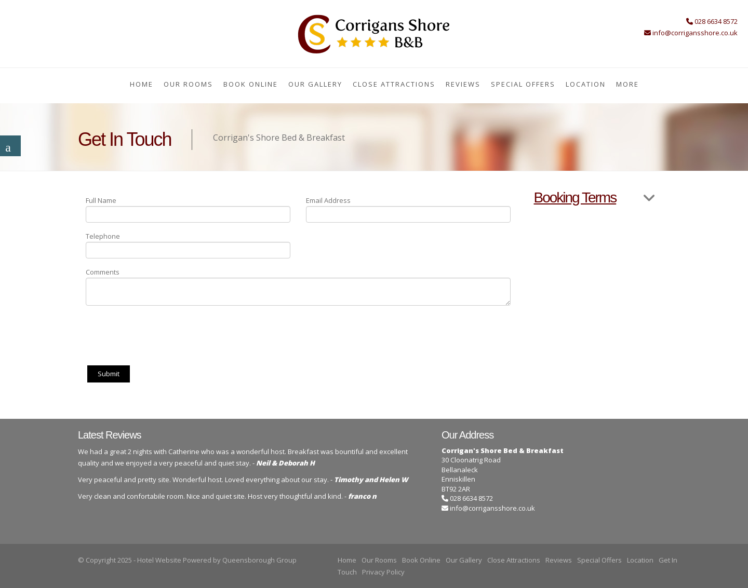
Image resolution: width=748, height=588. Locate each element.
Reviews (463, 84)
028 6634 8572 (467, 498)
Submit (108, 373)
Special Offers (523, 84)
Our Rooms (188, 84)
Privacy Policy (383, 572)
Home (141, 84)
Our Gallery (315, 84)
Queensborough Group (259, 560)
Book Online (250, 84)
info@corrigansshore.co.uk (492, 508)
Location (586, 84)
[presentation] (165, 333)
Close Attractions (394, 84)
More (627, 84)
